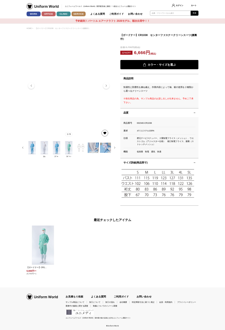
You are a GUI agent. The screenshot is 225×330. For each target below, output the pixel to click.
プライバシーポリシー (186, 302)
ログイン (179, 5)
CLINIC (64, 14)
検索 (195, 13)
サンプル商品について (75, 302)
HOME (29, 28)
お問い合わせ (135, 14)
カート (194, 5)
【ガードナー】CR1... (37, 267)
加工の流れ (110, 302)
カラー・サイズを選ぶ (159, 64)
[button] (106, 86)
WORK (33, 14)
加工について (94, 302)
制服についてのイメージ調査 (105, 306)
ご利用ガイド (116, 14)
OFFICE (48, 14)
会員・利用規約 (165, 302)
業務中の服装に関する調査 (77, 306)
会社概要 (123, 302)
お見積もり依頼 (74, 296)
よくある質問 (97, 14)
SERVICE (78, 14)
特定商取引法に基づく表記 (143, 302)
